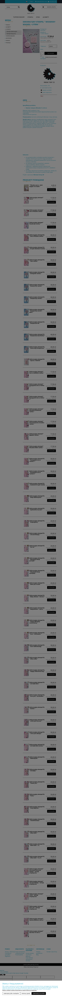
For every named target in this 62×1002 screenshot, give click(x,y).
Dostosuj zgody (26, 993)
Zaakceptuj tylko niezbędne (11, 993)
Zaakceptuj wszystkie (39, 993)
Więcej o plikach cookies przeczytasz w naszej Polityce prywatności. (19, 990)
